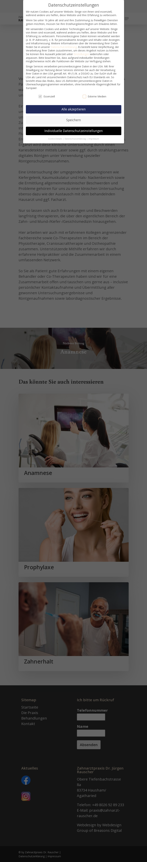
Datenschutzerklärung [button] (75, 136)
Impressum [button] (93, 136)
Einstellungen (81, 51)
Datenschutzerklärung (64, 44)
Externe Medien (94, 93)
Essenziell (46, 93)
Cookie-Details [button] (55, 136)
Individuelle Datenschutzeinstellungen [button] (73, 128)
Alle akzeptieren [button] (73, 106)
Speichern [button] (73, 117)
